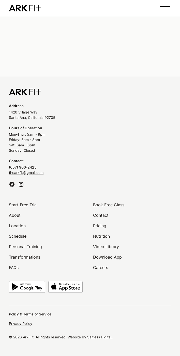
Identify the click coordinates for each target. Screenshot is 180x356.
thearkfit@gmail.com (26, 172)
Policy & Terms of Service (30, 314)
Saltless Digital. (99, 337)
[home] (25, 8)
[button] (164, 8)
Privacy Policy (20, 323)
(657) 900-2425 (23, 167)
